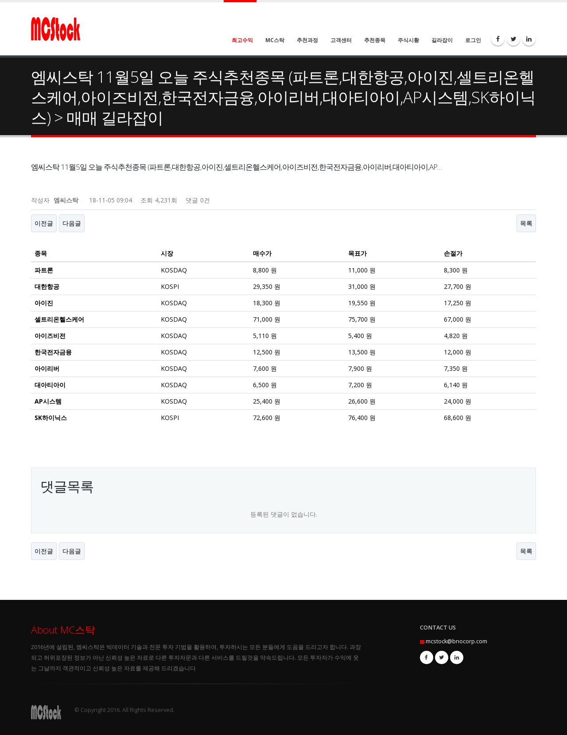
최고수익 (242, 40)
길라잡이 (442, 40)
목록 (526, 223)
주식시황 (408, 40)
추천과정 (307, 40)
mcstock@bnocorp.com (456, 641)
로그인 (473, 40)
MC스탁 (274, 40)
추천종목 (374, 40)
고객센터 (341, 40)
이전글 (44, 223)
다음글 (71, 223)
